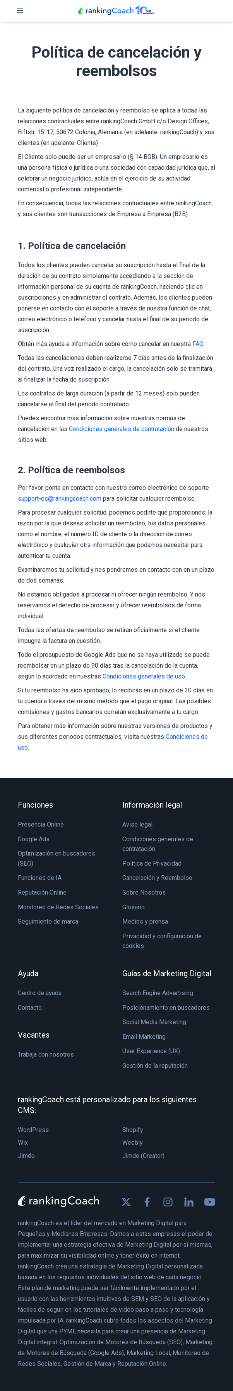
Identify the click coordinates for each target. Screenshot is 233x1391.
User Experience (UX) (151, 1051)
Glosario (133, 907)
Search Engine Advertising (157, 993)
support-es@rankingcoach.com (59, 498)
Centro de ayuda (40, 993)
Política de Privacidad (152, 863)
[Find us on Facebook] (147, 1202)
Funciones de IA (40, 877)
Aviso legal (137, 824)
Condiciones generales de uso (144, 676)
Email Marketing (144, 1036)
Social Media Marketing (154, 1022)
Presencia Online (41, 824)
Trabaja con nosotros (46, 1054)
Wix (23, 1142)
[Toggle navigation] (19, 11)
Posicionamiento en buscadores (166, 1007)
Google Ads (34, 839)
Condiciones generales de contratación (121, 429)
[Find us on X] (126, 1202)
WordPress (33, 1130)
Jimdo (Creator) (143, 1155)
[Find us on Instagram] (168, 1202)
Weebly (132, 1142)
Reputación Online (42, 892)
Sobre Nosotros (144, 892)
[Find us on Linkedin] (188, 1202)
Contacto (30, 1007)
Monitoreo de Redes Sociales (58, 907)
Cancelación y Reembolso (157, 877)
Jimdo (26, 1155)
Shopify (132, 1130)
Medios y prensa (145, 921)
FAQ (198, 344)
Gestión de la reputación (155, 1065)
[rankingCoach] (116, 11)
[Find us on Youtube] (209, 1202)
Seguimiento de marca (48, 921)
